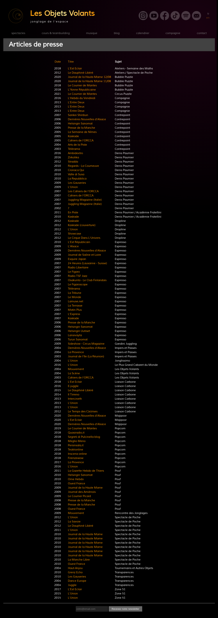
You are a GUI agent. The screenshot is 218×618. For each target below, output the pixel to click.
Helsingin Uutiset (79, 331)
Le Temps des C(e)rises (83, 411)
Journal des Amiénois (82, 492)
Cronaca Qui (76, 170)
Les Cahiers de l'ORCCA (83, 191)
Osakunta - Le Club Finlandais (87, 280)
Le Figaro (74, 272)
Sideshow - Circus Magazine (86, 344)
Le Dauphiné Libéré (80, 73)
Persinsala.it (76, 445)
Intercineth (75, 399)
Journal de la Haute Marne (85, 488)
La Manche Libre (79, 559)
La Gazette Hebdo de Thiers (86, 471)
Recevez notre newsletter (125, 609)
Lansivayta (75, 335)
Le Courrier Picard (79, 496)
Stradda (73, 161)
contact (202, 33)
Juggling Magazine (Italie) (85, 200)
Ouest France (76, 483)
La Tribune (74, 293)
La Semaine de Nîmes (82, 132)
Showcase (74, 233)
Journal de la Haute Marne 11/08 (89, 81)
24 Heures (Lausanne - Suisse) (87, 263)
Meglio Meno (77, 441)
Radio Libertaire (78, 267)
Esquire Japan (77, 259)
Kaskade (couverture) (81, 225)
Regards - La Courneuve (83, 166)
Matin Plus (75, 310)
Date (58, 62)
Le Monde (74, 297)
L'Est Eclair (75, 68)
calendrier (142, 33)
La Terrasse (75, 305)
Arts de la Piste (77, 145)
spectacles (18, 33)
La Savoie (74, 521)
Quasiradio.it (76, 432)
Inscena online (77, 454)
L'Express (74, 314)
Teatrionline (75, 449)
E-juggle (73, 386)
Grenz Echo (75, 572)
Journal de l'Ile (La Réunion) (86, 356)
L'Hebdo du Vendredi (81, 98)
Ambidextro (75, 153)
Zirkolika (73, 157)
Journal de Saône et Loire (84, 255)
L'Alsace (73, 246)
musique (91, 33)
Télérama (74, 149)
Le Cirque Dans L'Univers (84, 238)
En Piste (73, 212)
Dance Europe (77, 581)
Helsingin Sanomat (80, 123)
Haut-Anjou (75, 568)
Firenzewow (75, 458)
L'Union (73, 187)
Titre (71, 62)
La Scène (74, 373)
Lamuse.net (75, 301)
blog (117, 33)
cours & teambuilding (56, 33)
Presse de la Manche (81, 128)
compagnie (173, 33)
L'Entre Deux (76, 102)
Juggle (72, 585)
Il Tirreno (73, 394)
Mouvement (76, 369)
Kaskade (73, 136)
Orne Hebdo (76, 479)
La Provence (76, 352)
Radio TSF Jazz (77, 276)
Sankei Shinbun (78, 115)
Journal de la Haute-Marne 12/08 (89, 77)
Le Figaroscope (78, 284)
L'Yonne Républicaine (82, 89)
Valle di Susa (76, 174)
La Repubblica (77, 178)
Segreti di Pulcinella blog (84, 437)
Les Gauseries (77, 183)
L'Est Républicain (79, 242)
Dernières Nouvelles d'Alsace (87, 119)
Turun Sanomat (78, 339)
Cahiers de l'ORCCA (80, 140)
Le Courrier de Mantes (82, 85)
